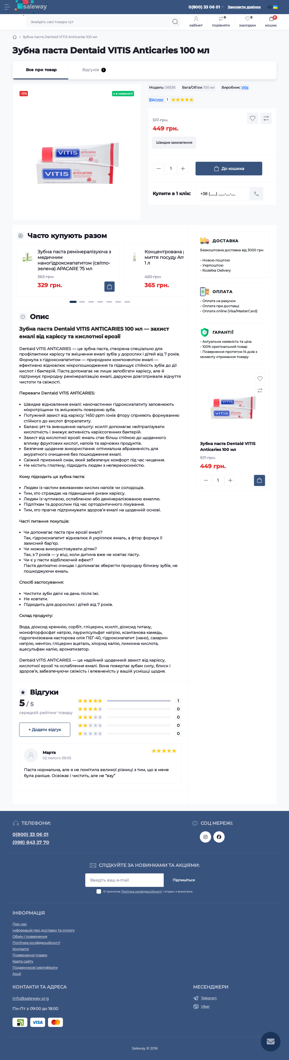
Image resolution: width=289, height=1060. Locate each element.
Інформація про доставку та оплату (43, 930)
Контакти (20, 949)
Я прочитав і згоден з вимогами (147, 891)
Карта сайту (22, 961)
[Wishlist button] (252, 118)
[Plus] (183, 169)
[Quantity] (170, 169)
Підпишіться (184, 880)
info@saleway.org (30, 998)
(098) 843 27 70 (30, 842)
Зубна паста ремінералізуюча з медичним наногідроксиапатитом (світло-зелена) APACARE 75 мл (74, 260)
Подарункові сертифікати (35, 967)
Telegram (209, 998)
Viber (205, 1006)
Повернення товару (29, 955)
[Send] (256, 193)
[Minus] (158, 169)
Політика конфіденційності (141, 891)
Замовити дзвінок (244, 7)
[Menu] (7, 7)
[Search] (175, 21)
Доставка (225, 240)
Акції (16, 974)
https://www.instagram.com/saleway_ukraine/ (205, 837)
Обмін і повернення (29, 936)
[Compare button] (266, 118)
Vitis (244, 87)
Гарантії (223, 332)
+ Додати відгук (45, 729)
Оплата (223, 291)
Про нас (19, 924)
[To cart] (109, 287)
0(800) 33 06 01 (30, 834)
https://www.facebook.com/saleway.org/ (219, 837)
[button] (73, 302)
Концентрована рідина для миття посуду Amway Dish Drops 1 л (182, 257)
